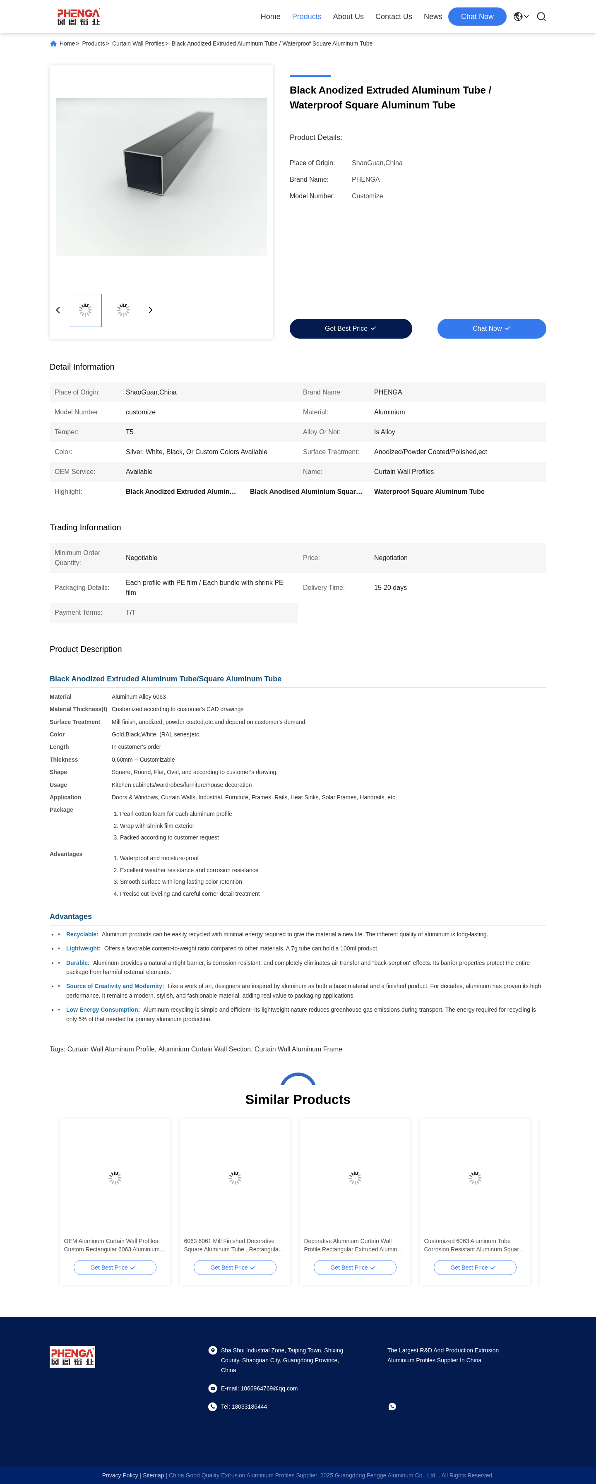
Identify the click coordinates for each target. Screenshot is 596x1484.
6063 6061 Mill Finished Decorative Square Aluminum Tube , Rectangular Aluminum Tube (232, 1245)
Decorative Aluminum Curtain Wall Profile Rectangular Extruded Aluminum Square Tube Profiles (354, 1245)
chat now (477, 16)
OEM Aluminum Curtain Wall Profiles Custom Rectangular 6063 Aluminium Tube (112, 1245)
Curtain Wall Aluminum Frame (298, 1049)
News (433, 16)
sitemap (153, 1475)
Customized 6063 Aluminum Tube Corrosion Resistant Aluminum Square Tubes (473, 1245)
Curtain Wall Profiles (138, 43)
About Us (348, 16)
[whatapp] (398, 1407)
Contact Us (393, 16)
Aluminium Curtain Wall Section (205, 1049)
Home (271, 16)
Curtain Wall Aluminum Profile (111, 1049)
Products (307, 16)
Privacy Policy (120, 1475)
